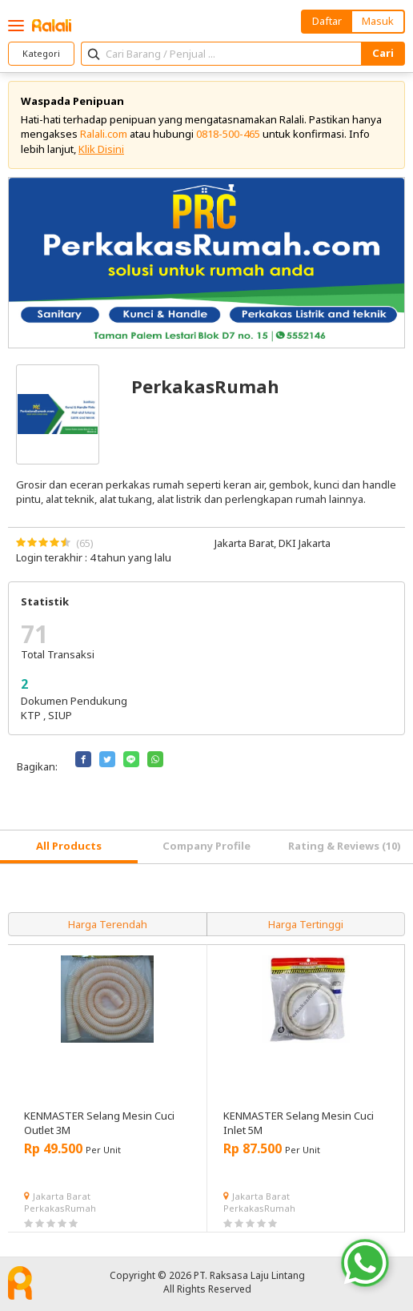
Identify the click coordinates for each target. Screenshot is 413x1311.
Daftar (327, 21)
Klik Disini (101, 149)
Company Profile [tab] (206, 845)
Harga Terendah (107, 924)
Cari (383, 53)
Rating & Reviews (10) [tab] (344, 845)
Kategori (41, 53)
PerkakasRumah (60, 1208)
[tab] (69, 846)
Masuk (378, 21)
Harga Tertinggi (305, 924)
